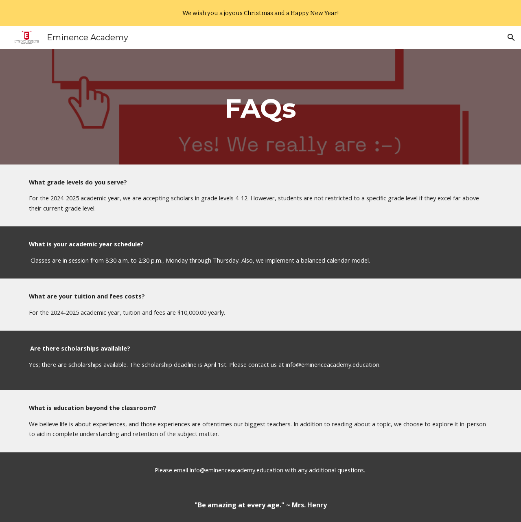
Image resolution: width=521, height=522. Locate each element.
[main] (260, 106)
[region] (260, 13)
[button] (511, 37)
